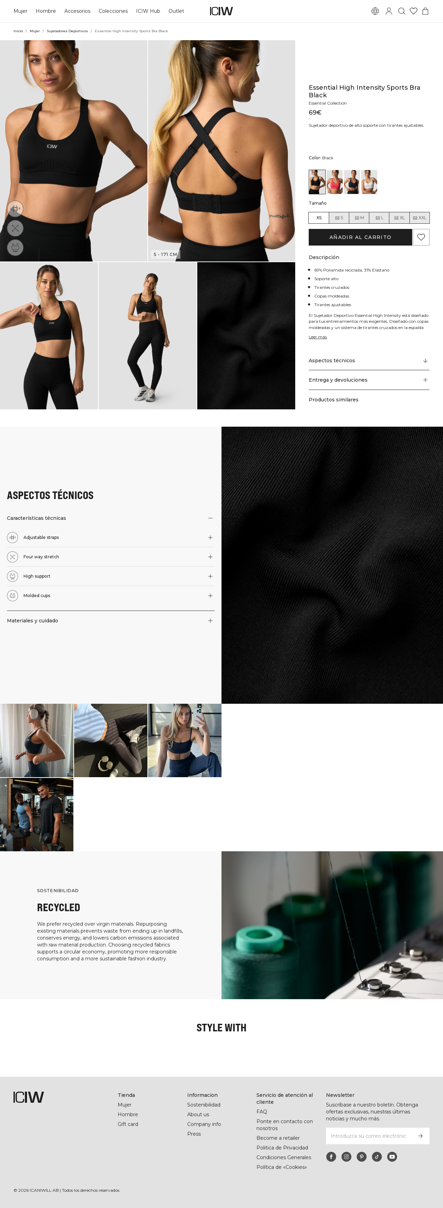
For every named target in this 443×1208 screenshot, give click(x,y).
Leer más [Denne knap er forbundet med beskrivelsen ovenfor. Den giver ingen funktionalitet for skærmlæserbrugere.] (318, 336)
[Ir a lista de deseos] (413, 11)
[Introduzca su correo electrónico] (368, 1136)
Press (193, 1134)
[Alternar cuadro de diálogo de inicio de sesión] (389, 11)
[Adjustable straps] (15, 209)
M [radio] (359, 218)
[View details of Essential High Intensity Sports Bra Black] (317, 182)
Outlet (175, 11)
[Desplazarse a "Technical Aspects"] (369, 360)
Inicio (18, 31)
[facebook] (331, 1157)
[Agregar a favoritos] (421, 237)
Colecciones (113, 11)
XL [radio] (399, 218)
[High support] (15, 247)
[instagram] (346, 1157)
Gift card (128, 1124)
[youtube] (392, 1157)
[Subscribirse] (420, 1136)
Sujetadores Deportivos (67, 31)
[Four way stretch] (15, 228)
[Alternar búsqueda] (402, 11)
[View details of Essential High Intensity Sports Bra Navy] (352, 182)
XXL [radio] (419, 218)
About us (198, 1114)
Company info (204, 1124)
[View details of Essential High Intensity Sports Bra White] (369, 182)
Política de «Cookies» (281, 1167)
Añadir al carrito (360, 237)
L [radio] (379, 218)
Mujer (20, 11)
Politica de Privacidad (282, 1148)
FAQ (261, 1112)
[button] (73, 150)
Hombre (46, 11)
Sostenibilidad (204, 1105)
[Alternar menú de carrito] (425, 11)
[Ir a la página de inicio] (221, 11)
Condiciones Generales (283, 1157)
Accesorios (77, 11)
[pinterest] (362, 1157)
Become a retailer (278, 1138)
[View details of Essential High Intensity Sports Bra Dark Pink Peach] (334, 182)
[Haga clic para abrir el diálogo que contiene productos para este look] (36, 740)
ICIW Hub (147, 11)
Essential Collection (329, 97)
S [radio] (339, 218)
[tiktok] (377, 1157)
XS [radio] (319, 217)
